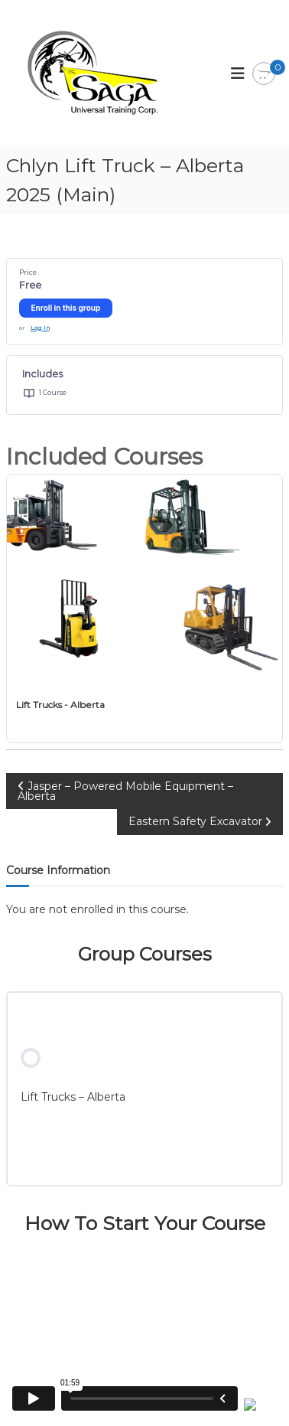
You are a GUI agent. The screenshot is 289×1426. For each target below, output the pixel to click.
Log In (40, 328)
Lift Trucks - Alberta (60, 704)
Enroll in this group (66, 307)
